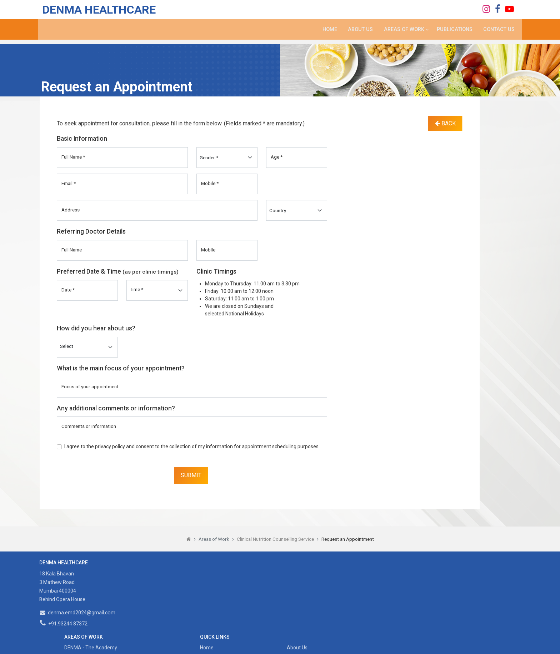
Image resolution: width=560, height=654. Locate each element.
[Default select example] (87, 347)
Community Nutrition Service (218, 595)
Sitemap (332, 595)
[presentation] (111, 471)
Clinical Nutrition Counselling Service (275, 539)
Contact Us (499, 33)
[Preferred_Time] (157, 290)
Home (326, 33)
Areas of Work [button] (401, 33)
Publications (453, 33)
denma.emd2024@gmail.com (78, 612)
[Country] (296, 210)
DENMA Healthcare (96, 11)
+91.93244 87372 (64, 623)
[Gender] (227, 157)
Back (445, 123)
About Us (357, 33)
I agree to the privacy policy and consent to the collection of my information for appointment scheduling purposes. (192, 446)
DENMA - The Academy (212, 574)
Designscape (355, 644)
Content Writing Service (212, 606)
